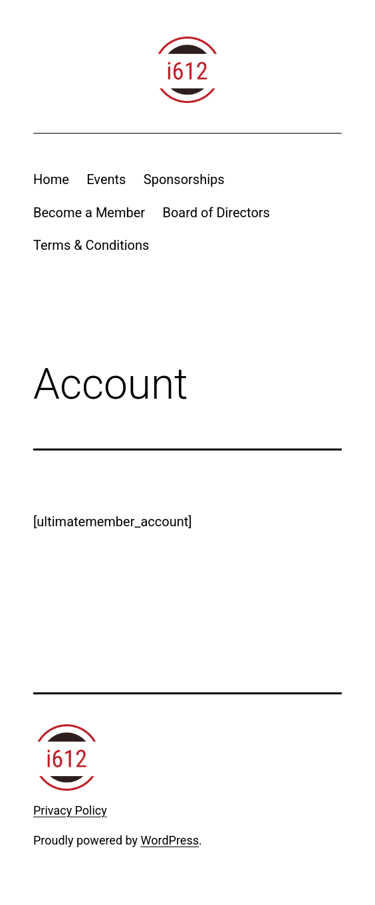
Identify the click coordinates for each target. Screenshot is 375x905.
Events (106, 179)
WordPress (170, 840)
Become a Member (89, 213)
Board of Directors (215, 213)
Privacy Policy (70, 810)
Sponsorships (184, 179)
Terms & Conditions (91, 245)
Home (51, 179)
